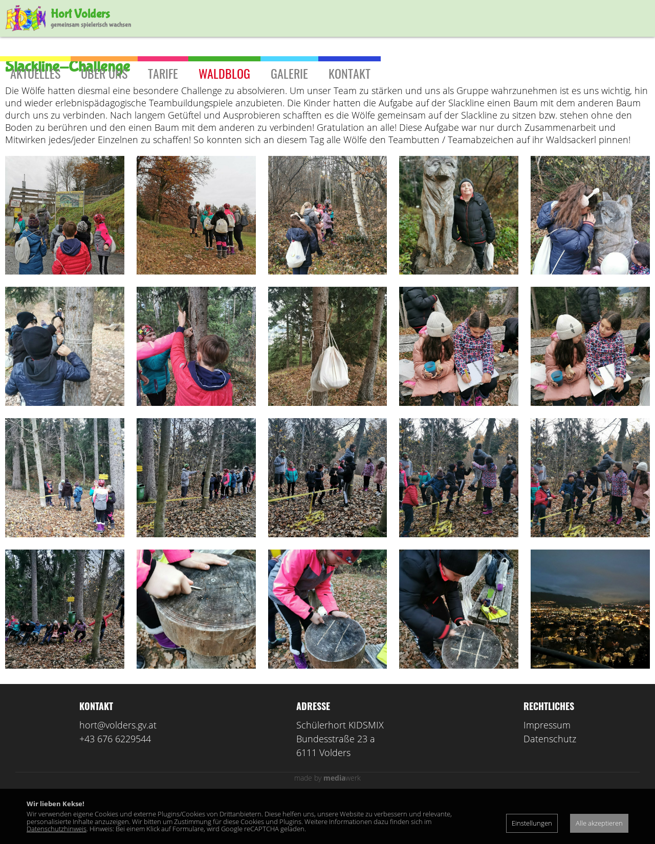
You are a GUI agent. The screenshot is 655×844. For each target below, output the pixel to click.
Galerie (289, 73)
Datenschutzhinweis (56, 828)
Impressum (547, 770)
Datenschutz (549, 784)
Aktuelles (35, 73)
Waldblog (224, 73)
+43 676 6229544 (115, 784)
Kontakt (349, 73)
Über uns (104, 73)
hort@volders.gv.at (118, 770)
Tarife (163, 73)
